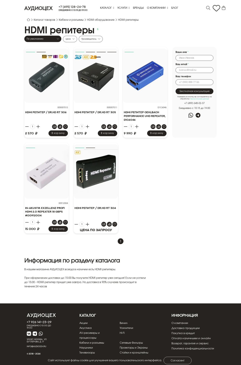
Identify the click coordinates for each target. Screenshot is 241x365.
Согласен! (177, 360)
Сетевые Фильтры (131, 343)
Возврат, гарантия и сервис (190, 343)
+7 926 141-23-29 (39, 322)
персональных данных (199, 99)
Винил (124, 323)
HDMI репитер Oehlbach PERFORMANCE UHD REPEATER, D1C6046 (145, 116)
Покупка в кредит (183, 333)
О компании (156, 8)
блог (174, 8)
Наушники (86, 347)
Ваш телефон (183, 76)
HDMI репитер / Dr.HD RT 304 (95, 208)
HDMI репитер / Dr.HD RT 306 (46, 112)
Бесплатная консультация (194, 91)
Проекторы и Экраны (134, 347)
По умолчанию (35, 39)
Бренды (138, 8)
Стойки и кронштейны (134, 352)
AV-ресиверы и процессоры (89, 335)
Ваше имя (182, 52)
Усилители (126, 328)
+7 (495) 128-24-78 (72, 6)
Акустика (85, 328)
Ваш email (182, 64)
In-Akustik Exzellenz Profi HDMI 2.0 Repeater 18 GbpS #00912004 (45, 212)
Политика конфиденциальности (192, 348)
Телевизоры (87, 352)
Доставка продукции (185, 328)
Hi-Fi (122, 333)
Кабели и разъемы (91, 343)
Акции (83, 323)
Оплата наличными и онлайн (191, 338)
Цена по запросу (96, 230)
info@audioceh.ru (36, 346)
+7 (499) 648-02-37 (194, 103)
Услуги (122, 8)
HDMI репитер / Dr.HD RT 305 (95, 112)
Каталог (106, 8)
